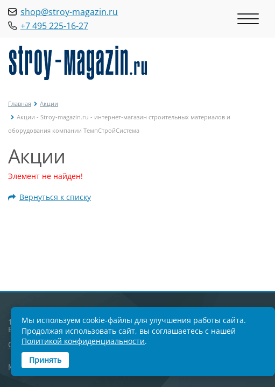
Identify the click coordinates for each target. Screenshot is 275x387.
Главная (19, 103)
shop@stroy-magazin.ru (69, 12)
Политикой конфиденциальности (83, 341)
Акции (49, 103)
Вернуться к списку (49, 197)
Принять (45, 360)
